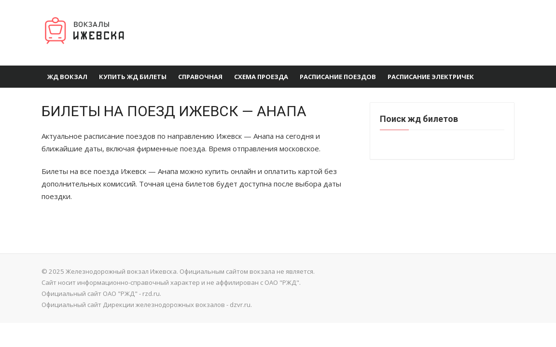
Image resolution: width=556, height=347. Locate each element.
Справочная (200, 76)
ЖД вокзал (67, 76)
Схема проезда (261, 76)
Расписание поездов (338, 76)
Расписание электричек (431, 76)
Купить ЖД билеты (133, 76)
